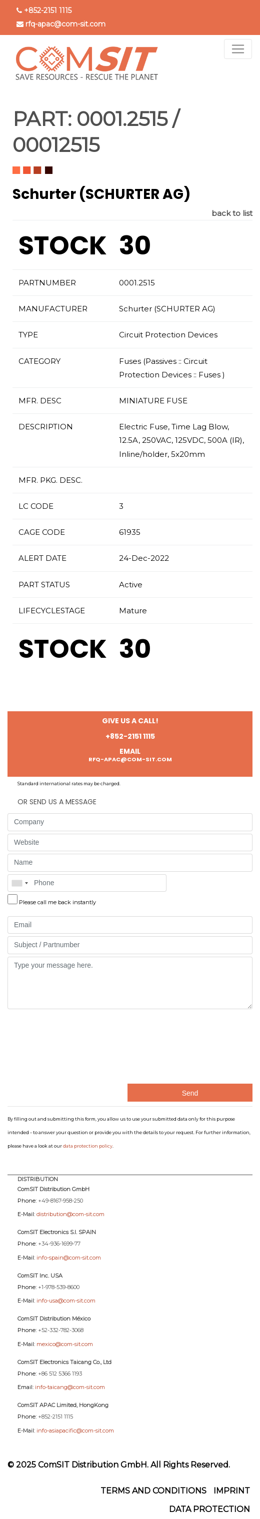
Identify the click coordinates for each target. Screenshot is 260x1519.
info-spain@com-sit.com (68, 1257)
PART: (42, 119)
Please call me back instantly (57, 902)
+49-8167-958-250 (60, 1200)
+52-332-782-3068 (61, 1330)
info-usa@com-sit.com (66, 1300)
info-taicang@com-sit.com (70, 1387)
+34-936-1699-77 (59, 1243)
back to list (232, 213)
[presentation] (49, 1045)
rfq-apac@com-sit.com (66, 23)
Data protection (209, 1509)
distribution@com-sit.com (70, 1214)
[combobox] (19, 883)
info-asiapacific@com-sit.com (75, 1430)
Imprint (232, 1491)
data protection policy (87, 1146)
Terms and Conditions (153, 1491)
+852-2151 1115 (48, 10)
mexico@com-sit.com (64, 1344)
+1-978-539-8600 (59, 1287)
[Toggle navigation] (238, 49)
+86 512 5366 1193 (60, 1373)
